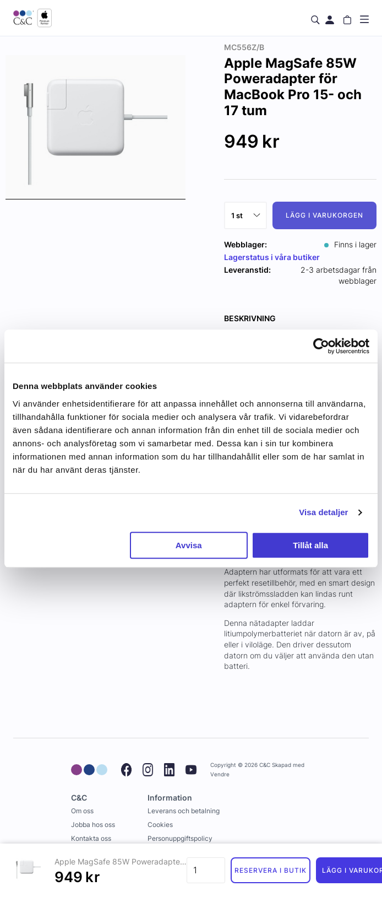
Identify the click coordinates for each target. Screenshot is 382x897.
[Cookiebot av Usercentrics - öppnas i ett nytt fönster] (321, 346)
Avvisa (189, 545)
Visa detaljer (323, 512)
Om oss (82, 811)
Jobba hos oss (93, 824)
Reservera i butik (270, 870)
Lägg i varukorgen (324, 215)
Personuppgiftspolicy (180, 838)
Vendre (220, 774)
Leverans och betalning (184, 811)
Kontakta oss (91, 838)
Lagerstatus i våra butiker (272, 257)
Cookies (160, 824)
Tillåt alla (310, 545)
